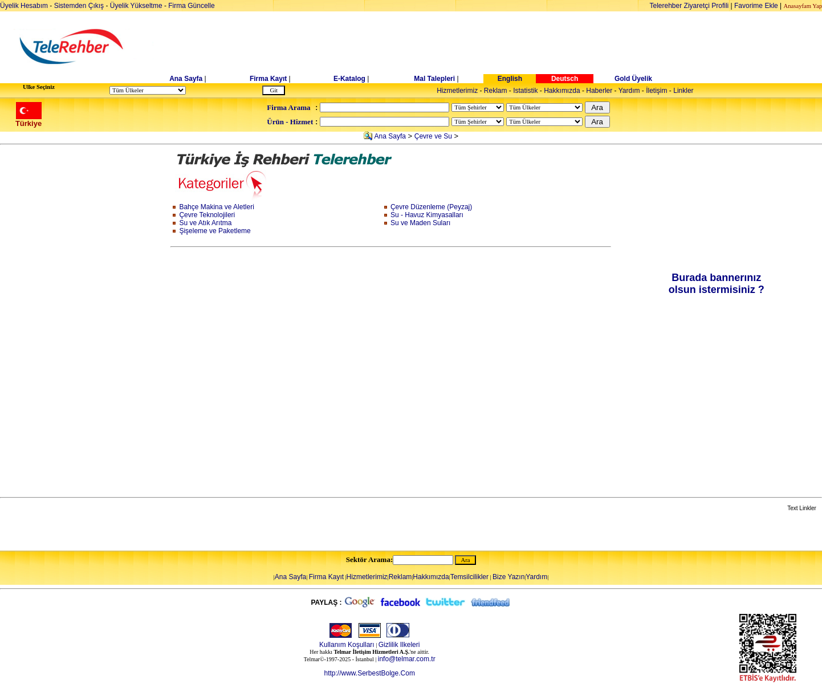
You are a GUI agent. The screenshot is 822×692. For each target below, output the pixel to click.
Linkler (683, 91)
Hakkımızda (562, 91)
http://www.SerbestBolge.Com (369, 673)
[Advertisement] (498, 46)
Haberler (599, 91)
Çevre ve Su (433, 136)
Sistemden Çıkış (79, 6)
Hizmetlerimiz (457, 91)
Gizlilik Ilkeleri (399, 645)
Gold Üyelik (633, 79)
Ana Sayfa (185, 79)
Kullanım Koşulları (347, 645)
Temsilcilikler (469, 577)
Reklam (495, 91)
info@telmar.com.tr (407, 659)
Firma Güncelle (191, 6)
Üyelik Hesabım (24, 6)
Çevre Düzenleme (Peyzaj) (431, 207)
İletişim (656, 91)
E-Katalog (349, 79)
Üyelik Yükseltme (136, 6)
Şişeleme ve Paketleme (214, 231)
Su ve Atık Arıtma (205, 223)
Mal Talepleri (434, 79)
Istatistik (525, 91)
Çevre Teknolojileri (207, 215)
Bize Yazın (508, 577)
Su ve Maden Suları (420, 223)
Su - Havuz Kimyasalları (426, 215)
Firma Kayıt (268, 79)
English (510, 79)
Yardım (629, 91)
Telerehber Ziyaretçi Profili (689, 6)
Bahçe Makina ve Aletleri (216, 207)
